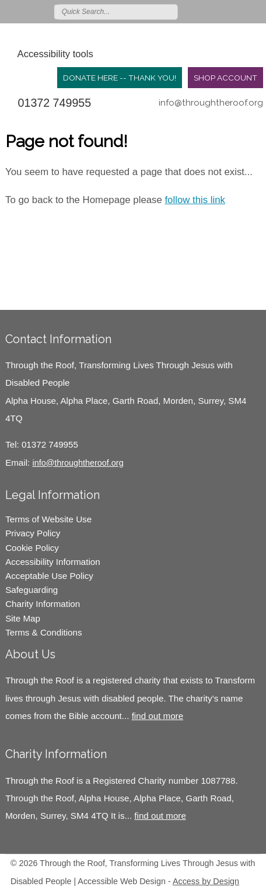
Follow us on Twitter (204, 11)
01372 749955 (55, 102)
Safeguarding (31, 590)
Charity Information (42, 604)
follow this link (194, 199)
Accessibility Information (52, 562)
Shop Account (225, 77)
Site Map (22, 618)
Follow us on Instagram (238, 11)
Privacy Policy (32, 533)
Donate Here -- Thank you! (119, 77)
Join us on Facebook (221, 11)
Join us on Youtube (255, 11)
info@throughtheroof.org (211, 102)
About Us (30, 654)
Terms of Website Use (48, 519)
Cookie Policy (32, 548)
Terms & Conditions (43, 632)
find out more (157, 716)
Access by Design (206, 881)
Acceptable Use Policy (49, 576)
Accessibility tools (55, 54)
